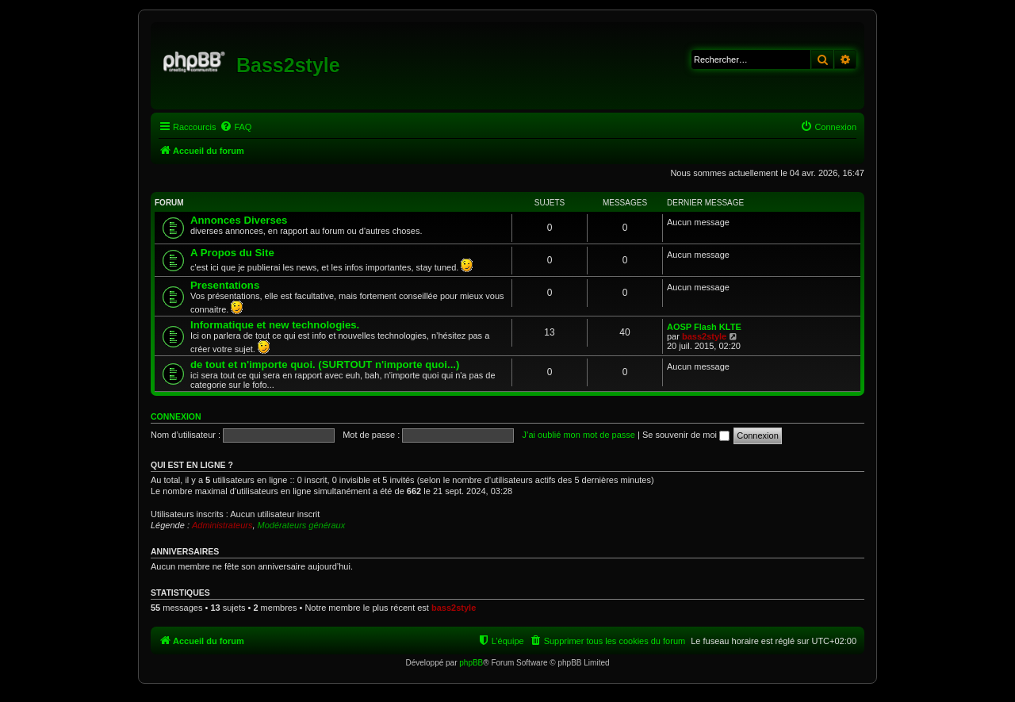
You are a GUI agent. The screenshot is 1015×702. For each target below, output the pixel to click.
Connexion (176, 416)
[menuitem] (235, 126)
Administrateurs (222, 525)
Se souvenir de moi (686, 434)
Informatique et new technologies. (274, 325)
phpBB (471, 662)
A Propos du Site (232, 253)
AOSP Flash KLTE (704, 327)
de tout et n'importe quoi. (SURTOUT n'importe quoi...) (324, 364)
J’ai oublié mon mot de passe (578, 434)
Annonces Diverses (238, 220)
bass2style (704, 336)
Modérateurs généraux (302, 525)
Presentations (224, 285)
